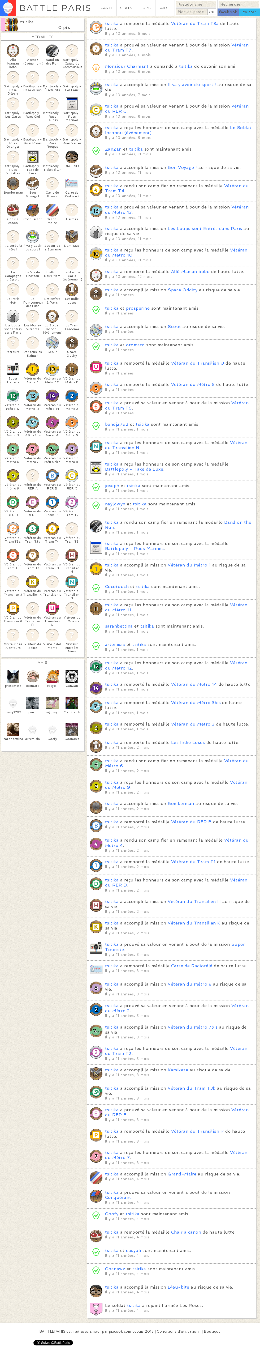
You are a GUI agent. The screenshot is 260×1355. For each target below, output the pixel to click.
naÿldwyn (115, 503)
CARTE (107, 8)
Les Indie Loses (188, 742)
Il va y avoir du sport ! (192, 84)
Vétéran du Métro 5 (193, 384)
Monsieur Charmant (127, 66)
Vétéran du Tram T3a (195, 23)
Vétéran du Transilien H (194, 901)
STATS (126, 8)
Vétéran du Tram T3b (191, 1088)
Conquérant (118, 1197)
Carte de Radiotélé (192, 965)
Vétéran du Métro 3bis (196, 702)
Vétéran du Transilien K (194, 923)
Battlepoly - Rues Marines (134, 548)
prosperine (138, 308)
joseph (112, 485)
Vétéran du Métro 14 (194, 684)
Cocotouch (117, 586)
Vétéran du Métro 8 (189, 984)
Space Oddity (182, 289)
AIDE (165, 8)
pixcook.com (120, 1331)
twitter (249, 12)
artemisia (115, 644)
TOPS (145, 8)
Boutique (212, 1331)
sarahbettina (119, 626)
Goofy (111, 1213)
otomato (135, 344)
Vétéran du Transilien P (197, 1131)
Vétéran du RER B (191, 821)
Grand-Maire (182, 1174)
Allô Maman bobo (190, 271)
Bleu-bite (178, 1287)
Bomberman (181, 803)
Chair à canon (186, 1232)
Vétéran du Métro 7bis (193, 1027)
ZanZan (113, 149)
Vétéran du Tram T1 (193, 861)
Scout (174, 326)
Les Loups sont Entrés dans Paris (205, 228)
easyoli (133, 1250)
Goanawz (115, 1268)
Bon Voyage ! (182, 167)
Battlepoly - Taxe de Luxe (134, 469)
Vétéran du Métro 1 (189, 565)
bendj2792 (116, 424)
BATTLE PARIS (55, 8)
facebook (228, 12)
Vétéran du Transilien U (197, 363)
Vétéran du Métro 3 (193, 724)
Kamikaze (178, 1069)
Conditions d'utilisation (178, 1331)
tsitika (27, 21)
